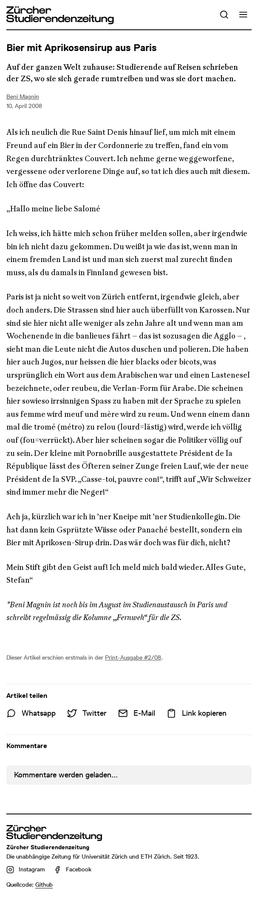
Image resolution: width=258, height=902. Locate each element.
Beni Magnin (22, 96)
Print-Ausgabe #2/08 (133, 657)
